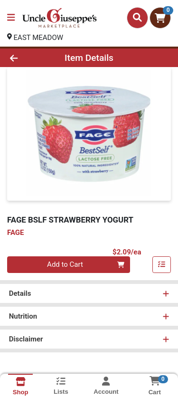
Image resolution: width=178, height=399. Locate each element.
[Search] (137, 17)
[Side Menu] (11, 18)
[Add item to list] (161, 264)
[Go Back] (27, 58)
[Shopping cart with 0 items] (160, 18)
